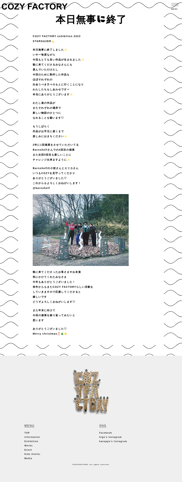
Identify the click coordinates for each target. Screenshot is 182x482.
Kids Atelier (33, 454)
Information (32, 437)
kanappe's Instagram (113, 441)
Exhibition (31, 441)
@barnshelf (41, 188)
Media (28, 458)
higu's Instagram (110, 437)
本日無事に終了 (91, 19)
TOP (27, 433)
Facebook (105, 433)
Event (28, 450)
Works (29, 445)
